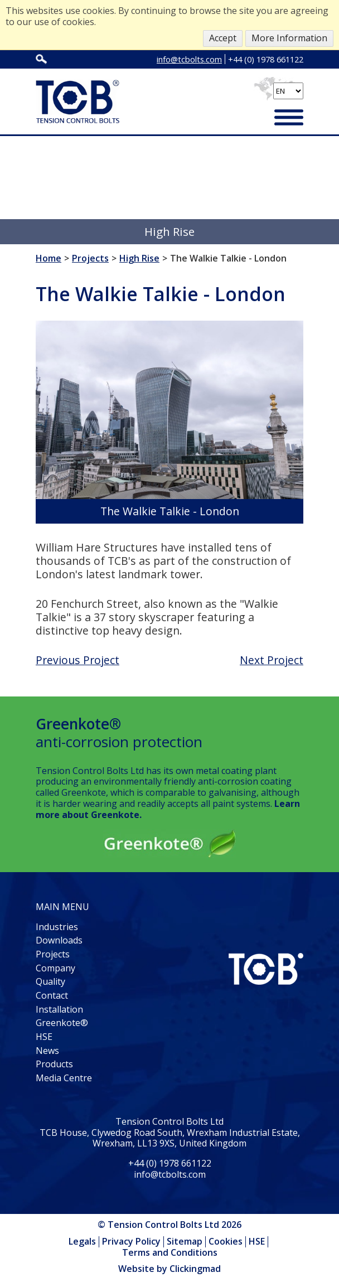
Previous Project (77, 659)
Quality (50, 981)
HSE (44, 1036)
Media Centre (64, 1078)
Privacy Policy (131, 1241)
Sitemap (184, 1241)
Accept (222, 38)
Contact (52, 995)
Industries (57, 927)
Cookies (226, 1241)
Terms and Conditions (169, 1252)
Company (55, 968)
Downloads (59, 940)
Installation (59, 1009)
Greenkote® (62, 1023)
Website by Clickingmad (169, 1269)
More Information (289, 38)
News (47, 1050)
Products (54, 1064)
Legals (82, 1241)
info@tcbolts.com (189, 59)
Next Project (271, 659)
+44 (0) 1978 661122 (265, 59)
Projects (53, 954)
